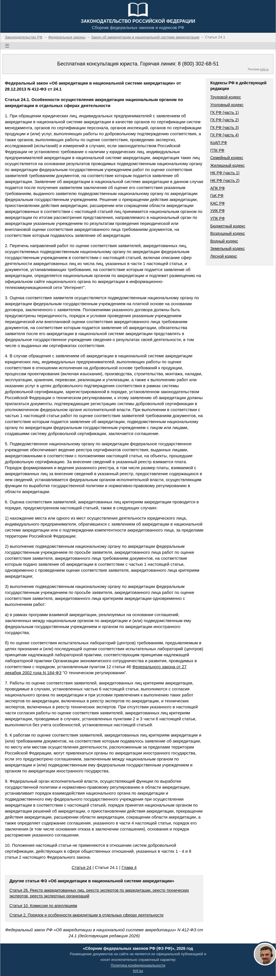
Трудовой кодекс (225, 97)
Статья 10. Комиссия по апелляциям (43, 905)
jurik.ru (264, 69)
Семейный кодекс (226, 157)
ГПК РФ (217, 150)
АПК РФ (217, 188)
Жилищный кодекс (227, 165)
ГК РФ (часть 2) (224, 120)
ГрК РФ (216, 195)
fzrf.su (138, 971)
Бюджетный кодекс (227, 226)
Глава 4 (129, 867)
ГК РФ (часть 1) (224, 112)
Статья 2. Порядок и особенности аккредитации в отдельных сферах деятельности (86, 915)
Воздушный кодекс (227, 233)
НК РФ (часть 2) (225, 180)
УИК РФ (217, 210)
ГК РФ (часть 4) (224, 135)
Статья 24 (81, 867)
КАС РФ (217, 203)
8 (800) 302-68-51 (198, 64)
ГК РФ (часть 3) (224, 127)
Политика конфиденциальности (138, 965)
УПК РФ (217, 218)
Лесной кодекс (223, 256)
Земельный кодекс (227, 248)
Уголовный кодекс (227, 104)
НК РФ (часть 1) (225, 173)
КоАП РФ (218, 142)
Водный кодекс (224, 241)
